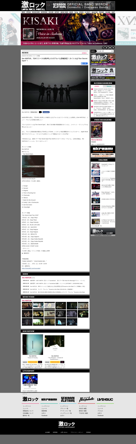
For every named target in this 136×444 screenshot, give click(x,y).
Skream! (49, 406)
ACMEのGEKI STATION (108, 199)
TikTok (76, 12)
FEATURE (51, 12)
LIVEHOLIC (105, 406)
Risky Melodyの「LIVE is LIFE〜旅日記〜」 (108, 192)
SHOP (113, 12)
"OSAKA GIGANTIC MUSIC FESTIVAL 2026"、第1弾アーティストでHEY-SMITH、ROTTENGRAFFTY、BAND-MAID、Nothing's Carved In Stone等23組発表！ (104, 90)
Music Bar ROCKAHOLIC (87, 406)
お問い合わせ (64, 439)
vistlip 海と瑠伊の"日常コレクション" (108, 213)
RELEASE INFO (36, 12)
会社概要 (47, 439)
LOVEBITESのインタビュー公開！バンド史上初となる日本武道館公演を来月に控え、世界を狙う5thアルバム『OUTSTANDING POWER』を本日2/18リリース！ (104, 114)
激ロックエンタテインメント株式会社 (66, 431)
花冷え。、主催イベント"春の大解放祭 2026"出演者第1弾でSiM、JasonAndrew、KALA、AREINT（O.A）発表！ (104, 96)
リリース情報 (36, 56)
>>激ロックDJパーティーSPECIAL (100, 79)
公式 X (43, 420)
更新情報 (44, 418)
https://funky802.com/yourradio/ (31, 268)
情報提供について (28, 418)
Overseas (109, 86)
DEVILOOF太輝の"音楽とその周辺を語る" (108, 186)
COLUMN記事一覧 (96, 226)
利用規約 (88, 439)
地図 (85, 415)
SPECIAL (28, 12)
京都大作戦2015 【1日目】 (30, 388)
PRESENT (101, 12)
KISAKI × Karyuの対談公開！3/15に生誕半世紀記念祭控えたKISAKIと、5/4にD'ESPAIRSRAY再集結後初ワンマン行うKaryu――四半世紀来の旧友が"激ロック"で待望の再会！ (104, 102)
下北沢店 (81, 420)
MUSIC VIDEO (64, 12)
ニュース (25, 415)
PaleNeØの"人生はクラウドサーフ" (108, 165)
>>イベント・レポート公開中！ (99, 66)
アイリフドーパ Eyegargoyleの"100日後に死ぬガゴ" (108, 180)
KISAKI (93, 142)
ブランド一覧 (64, 415)
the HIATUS (25, 112)
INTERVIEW (44, 12)
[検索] (102, 51)
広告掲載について (28, 420)
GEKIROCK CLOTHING (68, 406)
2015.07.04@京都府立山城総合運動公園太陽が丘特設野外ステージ (29, 395)
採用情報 (55, 439)
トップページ (27, 413)
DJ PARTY (87, 12)
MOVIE (71, 12)
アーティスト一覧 (65, 418)
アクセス (100, 418)
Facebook (46, 112)
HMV (40, 362)
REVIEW (81, 12)
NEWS (23, 12)
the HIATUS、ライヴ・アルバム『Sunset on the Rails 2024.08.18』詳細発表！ (52, 289)
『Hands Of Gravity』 (33, 357)
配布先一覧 (26, 422)
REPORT (57, 12)
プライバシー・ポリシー (77, 439)
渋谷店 (81, 415)
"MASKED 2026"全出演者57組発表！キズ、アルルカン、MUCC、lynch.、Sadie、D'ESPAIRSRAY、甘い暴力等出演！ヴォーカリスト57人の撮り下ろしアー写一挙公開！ (104, 108)
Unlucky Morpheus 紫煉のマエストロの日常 (108, 206)
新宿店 (81, 418)
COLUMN (107, 12)
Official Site (34, 112)
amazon (25, 362)
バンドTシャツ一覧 (66, 420)
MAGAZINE (95, 12)
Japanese (84, 53)
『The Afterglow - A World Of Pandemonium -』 (55, 358)
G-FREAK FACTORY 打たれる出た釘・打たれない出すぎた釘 (108, 221)
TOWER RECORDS (32, 362)
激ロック (30, 406)
